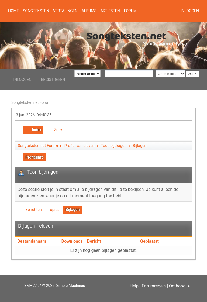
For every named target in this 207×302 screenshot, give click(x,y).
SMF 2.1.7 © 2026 (39, 285)
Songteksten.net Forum (30, 102)
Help (134, 286)
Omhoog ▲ (180, 286)
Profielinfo (34, 157)
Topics (54, 209)
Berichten (33, 209)
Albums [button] (89, 11)
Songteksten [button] (36, 11)
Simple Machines (70, 285)
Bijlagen (72, 209)
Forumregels (154, 286)
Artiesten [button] (110, 11)
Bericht (94, 241)
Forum (130, 11)
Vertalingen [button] (65, 11)
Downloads (72, 241)
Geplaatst (149, 241)
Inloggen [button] (190, 11)
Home (13, 11)
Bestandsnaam (34, 241)
